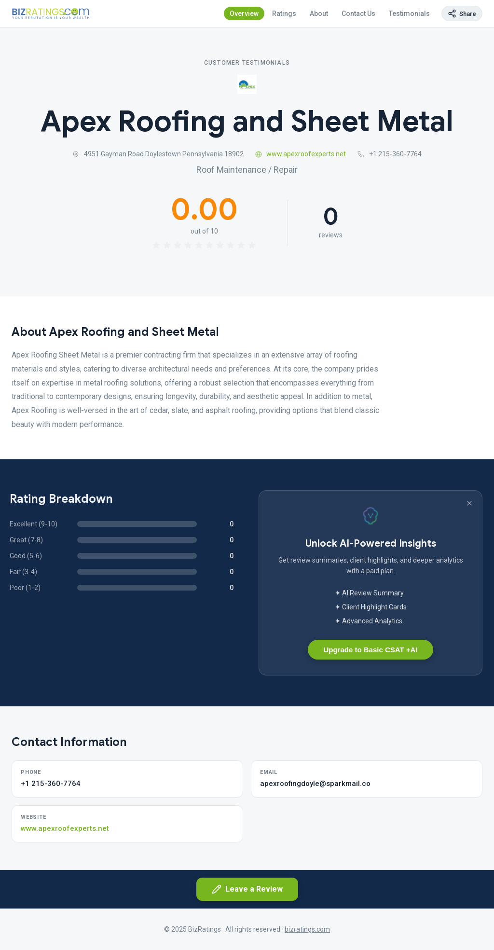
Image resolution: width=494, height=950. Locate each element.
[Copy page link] (461, 13)
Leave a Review (247, 889)
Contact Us (358, 13)
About (319, 13)
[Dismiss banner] (469, 503)
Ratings (284, 13)
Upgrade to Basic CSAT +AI (370, 650)
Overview (244, 13)
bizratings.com (307, 929)
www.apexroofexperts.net (300, 154)
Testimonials (409, 13)
